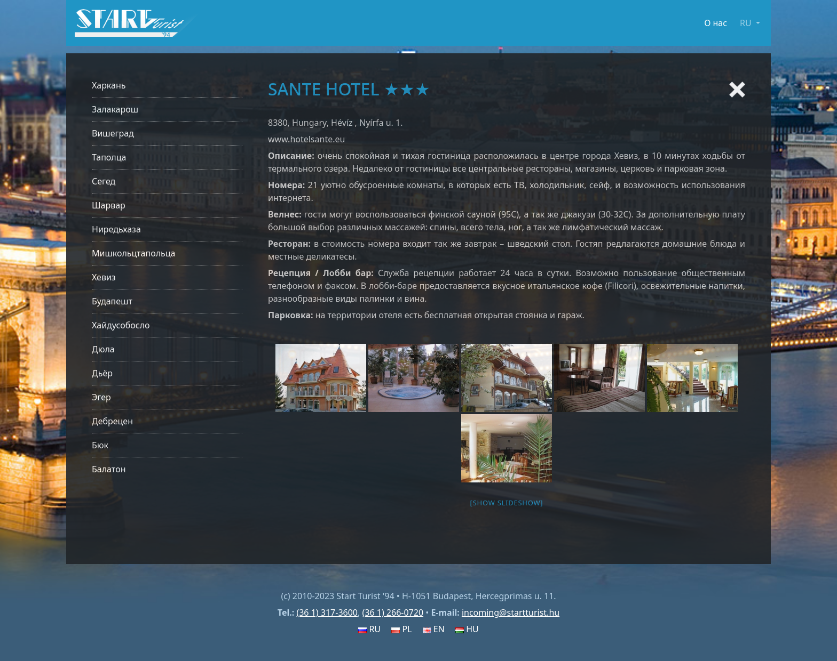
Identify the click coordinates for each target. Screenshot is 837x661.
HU (467, 629)
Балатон (108, 469)
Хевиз (104, 277)
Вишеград (113, 133)
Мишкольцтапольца (133, 253)
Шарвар (108, 205)
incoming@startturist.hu (510, 612)
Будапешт (112, 301)
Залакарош (115, 109)
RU (369, 629)
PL (401, 629)
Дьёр (102, 373)
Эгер (101, 397)
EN (434, 629)
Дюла (103, 349)
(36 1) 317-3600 (327, 612)
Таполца (109, 157)
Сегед (103, 181)
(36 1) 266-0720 (392, 612)
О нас (715, 23)
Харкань (109, 85)
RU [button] (747, 23)
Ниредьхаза (116, 229)
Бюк (100, 445)
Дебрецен (112, 421)
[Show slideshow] (506, 502)
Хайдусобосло (121, 325)
